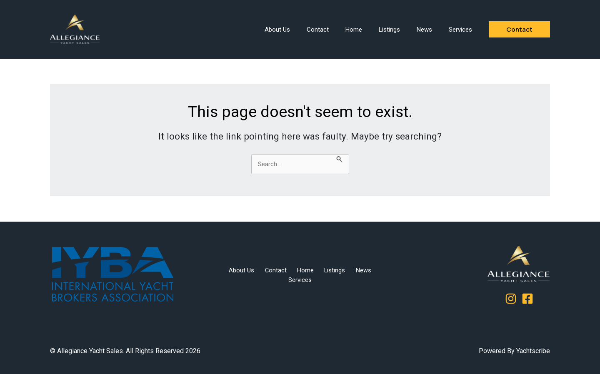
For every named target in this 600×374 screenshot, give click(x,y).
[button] (519, 29)
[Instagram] (511, 298)
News (424, 29)
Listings (389, 29)
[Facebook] (527, 298)
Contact (318, 29)
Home (353, 29)
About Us (277, 29)
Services (460, 29)
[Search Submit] (339, 160)
